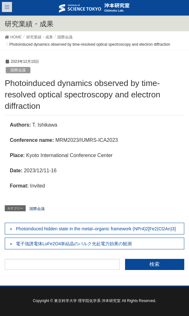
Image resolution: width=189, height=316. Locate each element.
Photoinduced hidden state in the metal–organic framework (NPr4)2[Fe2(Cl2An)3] (96, 228)
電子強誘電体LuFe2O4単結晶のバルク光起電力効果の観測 (74, 243)
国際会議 (18, 70)
